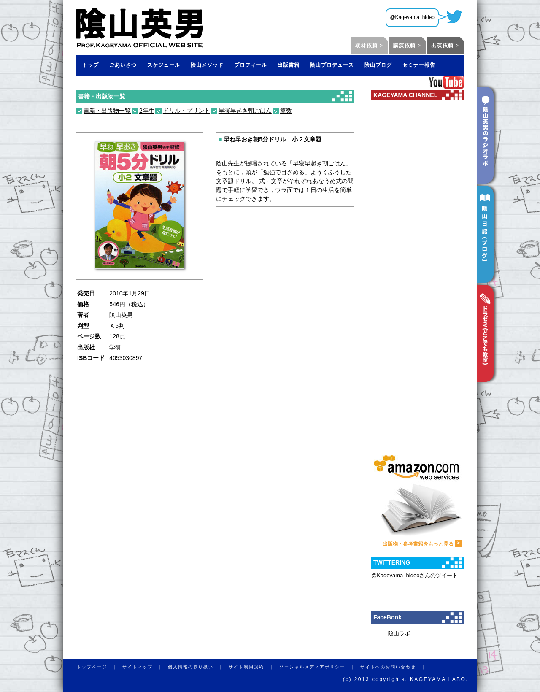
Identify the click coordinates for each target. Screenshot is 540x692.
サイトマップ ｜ (145, 667)
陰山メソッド (207, 65)
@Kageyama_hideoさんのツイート (414, 575)
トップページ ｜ (99, 667)
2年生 (146, 110)
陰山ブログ (378, 65)
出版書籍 (289, 65)
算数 (286, 110)
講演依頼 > (407, 46)
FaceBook (387, 617)
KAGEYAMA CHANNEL (405, 95)
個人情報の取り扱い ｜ (198, 667)
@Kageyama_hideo (412, 17)
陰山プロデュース (332, 65)
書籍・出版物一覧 (101, 96)
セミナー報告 (418, 65)
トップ (90, 65)
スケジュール (163, 65)
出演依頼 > (445, 46)
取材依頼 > (369, 46)
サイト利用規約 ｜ (254, 667)
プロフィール (250, 65)
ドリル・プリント (186, 110)
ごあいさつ (123, 65)
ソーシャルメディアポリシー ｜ (319, 667)
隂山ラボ (399, 633)
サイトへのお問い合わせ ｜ (395, 667)
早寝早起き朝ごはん (245, 110)
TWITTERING (391, 562)
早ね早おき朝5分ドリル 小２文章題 (270, 139)
